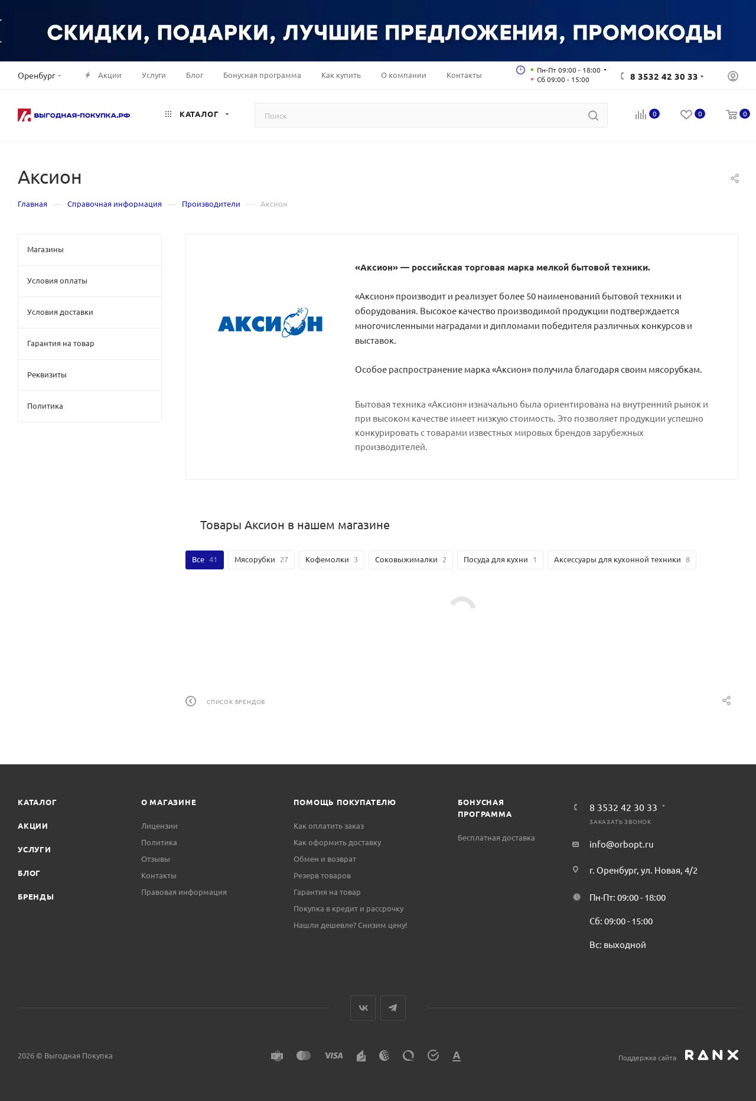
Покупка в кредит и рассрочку (348, 908)
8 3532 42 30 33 (664, 76)
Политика (159, 842)
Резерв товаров (322, 875)
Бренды (36, 896)
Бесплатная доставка (496, 837)
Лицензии (159, 825)
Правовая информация (184, 892)
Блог (29, 873)
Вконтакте (363, 1008)
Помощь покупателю (345, 802)
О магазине (169, 802)
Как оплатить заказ (329, 825)
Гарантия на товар (327, 892)
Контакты (159, 875)
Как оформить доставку (337, 842)
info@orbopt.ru (621, 843)
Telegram (393, 1008)
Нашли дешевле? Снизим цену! (351, 925)
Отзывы (155, 859)
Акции (33, 825)
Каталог (37, 802)
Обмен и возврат (325, 859)
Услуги (34, 849)
